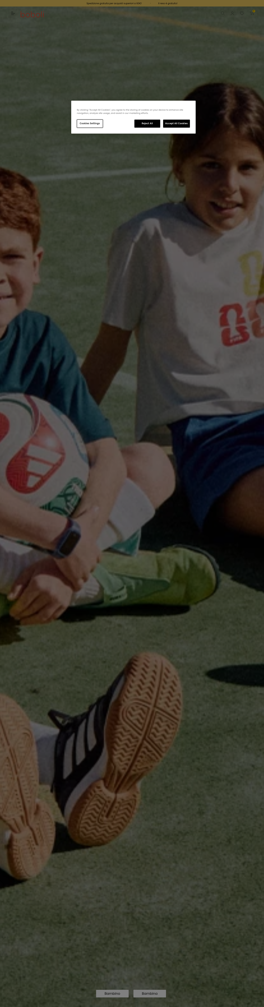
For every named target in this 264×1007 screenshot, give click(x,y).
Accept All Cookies (176, 123)
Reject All (147, 123)
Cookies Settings (90, 123)
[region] (133, 117)
